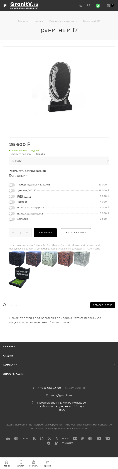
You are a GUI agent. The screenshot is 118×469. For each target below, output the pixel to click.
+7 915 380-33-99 (49, 387)
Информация (13, 373)
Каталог (9, 346)
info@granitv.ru (61, 395)
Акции (8, 355)
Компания (11, 364)
